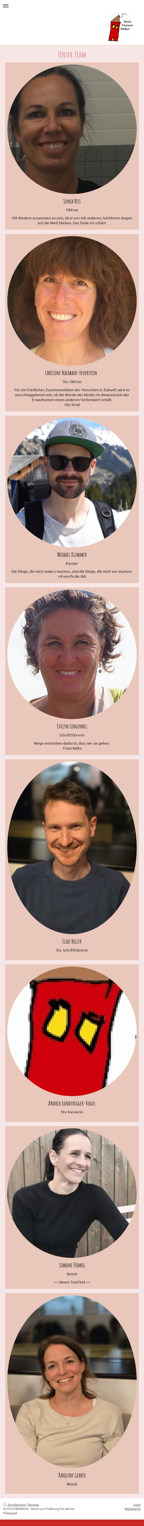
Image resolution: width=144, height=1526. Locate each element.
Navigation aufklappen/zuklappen (72, 5)
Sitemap (33, 1504)
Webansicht (133, 1509)
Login (137, 1504)
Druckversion (14, 1504)
